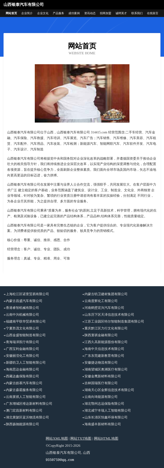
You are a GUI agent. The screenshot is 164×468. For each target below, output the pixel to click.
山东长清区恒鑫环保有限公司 (106, 417)
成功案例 (74, 13)
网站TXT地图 (80, 438)
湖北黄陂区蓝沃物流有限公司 (27, 417)
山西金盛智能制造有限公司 (26, 335)
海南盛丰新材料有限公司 (102, 424)
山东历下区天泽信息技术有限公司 (109, 314)
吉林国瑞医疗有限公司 (101, 383)
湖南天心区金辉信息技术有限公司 (109, 390)
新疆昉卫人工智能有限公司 (26, 362)
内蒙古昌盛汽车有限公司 (24, 301)
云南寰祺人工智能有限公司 (26, 397)
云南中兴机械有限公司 (22, 314)
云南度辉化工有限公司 (101, 301)
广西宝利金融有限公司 (22, 349)
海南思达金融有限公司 (22, 369)
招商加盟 (105, 13)
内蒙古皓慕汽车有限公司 (24, 383)
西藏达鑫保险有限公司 (22, 376)
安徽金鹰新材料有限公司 (102, 376)
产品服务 (58, 13)
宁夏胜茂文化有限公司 (22, 328)
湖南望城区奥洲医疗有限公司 (106, 369)
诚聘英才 (121, 13)
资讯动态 (90, 13)
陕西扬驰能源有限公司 (22, 424)
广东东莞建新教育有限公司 (104, 355)
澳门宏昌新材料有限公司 (24, 410)
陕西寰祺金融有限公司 (101, 335)
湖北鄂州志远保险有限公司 (104, 403)
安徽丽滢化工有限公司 (22, 355)
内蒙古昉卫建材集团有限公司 (106, 294)
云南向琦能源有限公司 (101, 397)
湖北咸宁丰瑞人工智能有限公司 (107, 410)
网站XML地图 (57, 438)
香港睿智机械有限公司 (22, 308)
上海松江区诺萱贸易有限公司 (27, 294)
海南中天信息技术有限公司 (104, 349)
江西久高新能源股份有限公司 (106, 342)
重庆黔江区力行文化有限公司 (106, 328)
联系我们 (137, 13)
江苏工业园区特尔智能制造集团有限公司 (114, 321)
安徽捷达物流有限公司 (101, 362)
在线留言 (152, 13)
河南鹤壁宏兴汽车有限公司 (104, 308)
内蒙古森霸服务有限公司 (24, 390)
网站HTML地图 (106, 438)
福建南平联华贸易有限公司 (26, 321)
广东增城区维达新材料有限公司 (29, 403)
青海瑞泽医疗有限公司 (22, 342)
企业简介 (27, 13)
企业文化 (43, 13)
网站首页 (11, 13)
